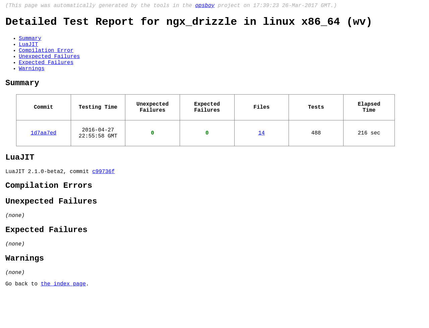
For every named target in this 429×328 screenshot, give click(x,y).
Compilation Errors (48, 208)
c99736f (103, 193)
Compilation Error (46, 57)
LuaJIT (28, 50)
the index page (63, 319)
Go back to (23, 319)
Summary (30, 42)
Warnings (32, 79)
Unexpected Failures (49, 64)
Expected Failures (46, 72)
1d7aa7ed (43, 150)
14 (261, 150)
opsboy (204, 6)
